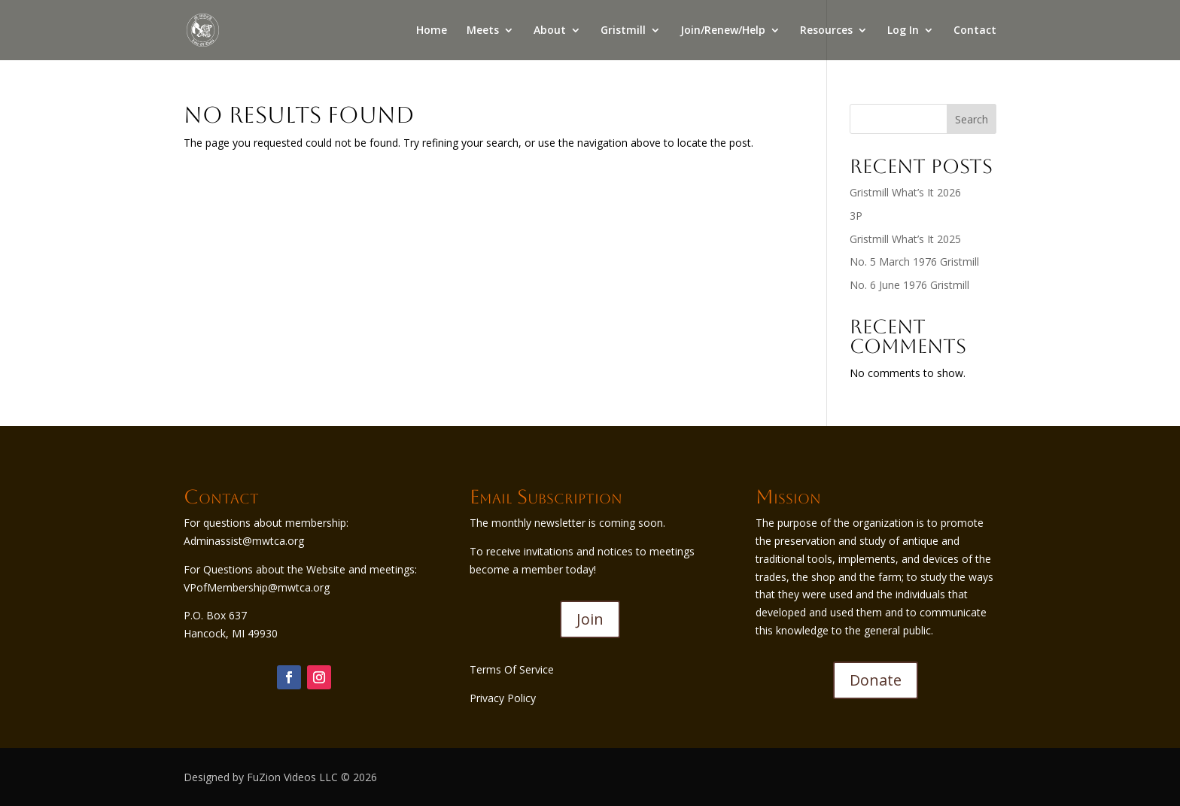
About (550, 31)
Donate (876, 680)
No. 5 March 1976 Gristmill (914, 261)
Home (431, 31)
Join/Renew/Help (722, 31)
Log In (903, 31)
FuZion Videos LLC (294, 777)
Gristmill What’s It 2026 (905, 192)
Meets (483, 31)
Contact (974, 31)
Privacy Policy (503, 698)
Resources (826, 31)
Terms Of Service (512, 669)
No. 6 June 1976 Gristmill (909, 285)
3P (856, 215)
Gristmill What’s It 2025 (905, 239)
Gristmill (623, 31)
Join (590, 619)
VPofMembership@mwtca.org (257, 587)
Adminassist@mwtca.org (244, 541)
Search (971, 119)
